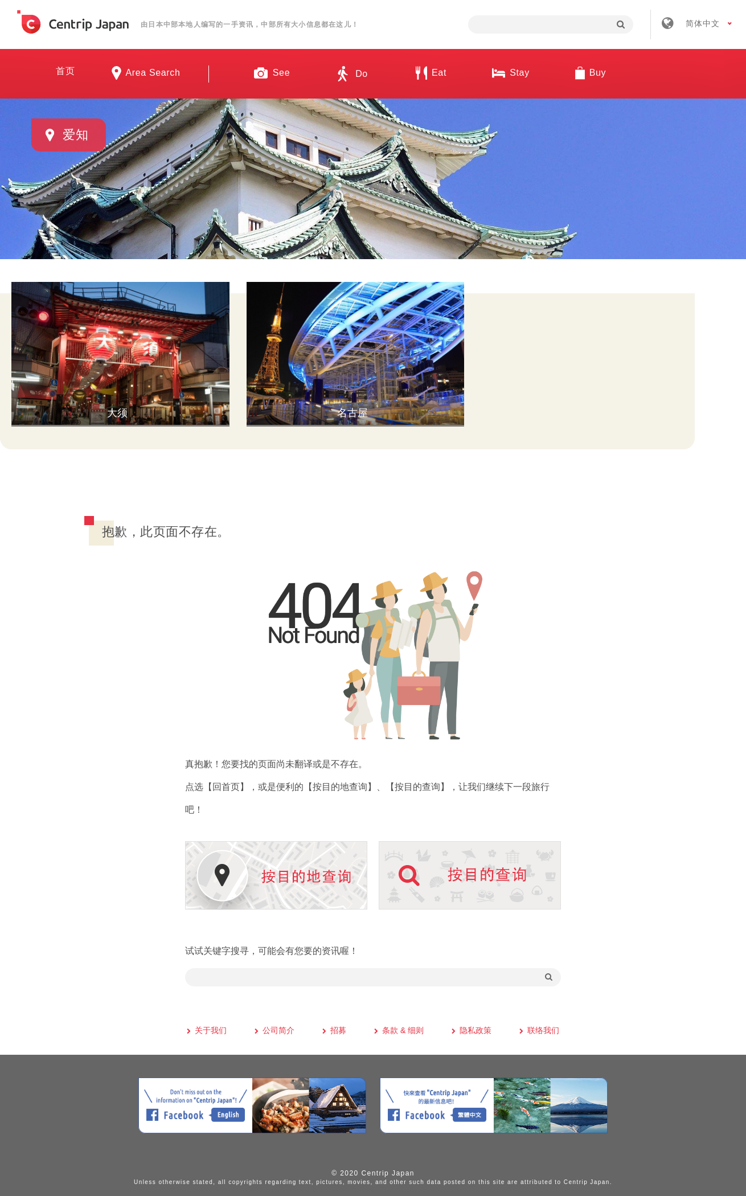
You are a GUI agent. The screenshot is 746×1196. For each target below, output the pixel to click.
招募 (338, 1028)
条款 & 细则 (403, 1028)
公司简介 (278, 1028)
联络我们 (543, 1028)
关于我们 (211, 1028)
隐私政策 (475, 1028)
